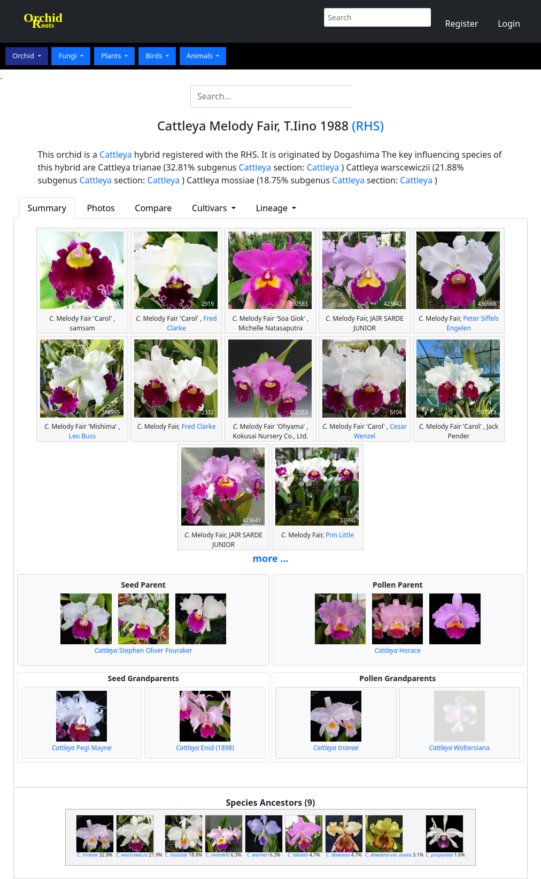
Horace (398, 650)
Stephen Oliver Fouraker (143, 650)
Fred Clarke (199, 426)
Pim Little (340, 534)
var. (388, 854)
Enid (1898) (205, 747)
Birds (154, 55)
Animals (200, 55)
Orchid (24, 55)
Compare (153, 208)
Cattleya (115, 154)
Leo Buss (82, 436)
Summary (47, 208)
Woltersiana (459, 747)
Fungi (68, 55)
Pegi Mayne (82, 747)
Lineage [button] (273, 208)
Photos (100, 208)
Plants (112, 55)
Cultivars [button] (210, 208)
